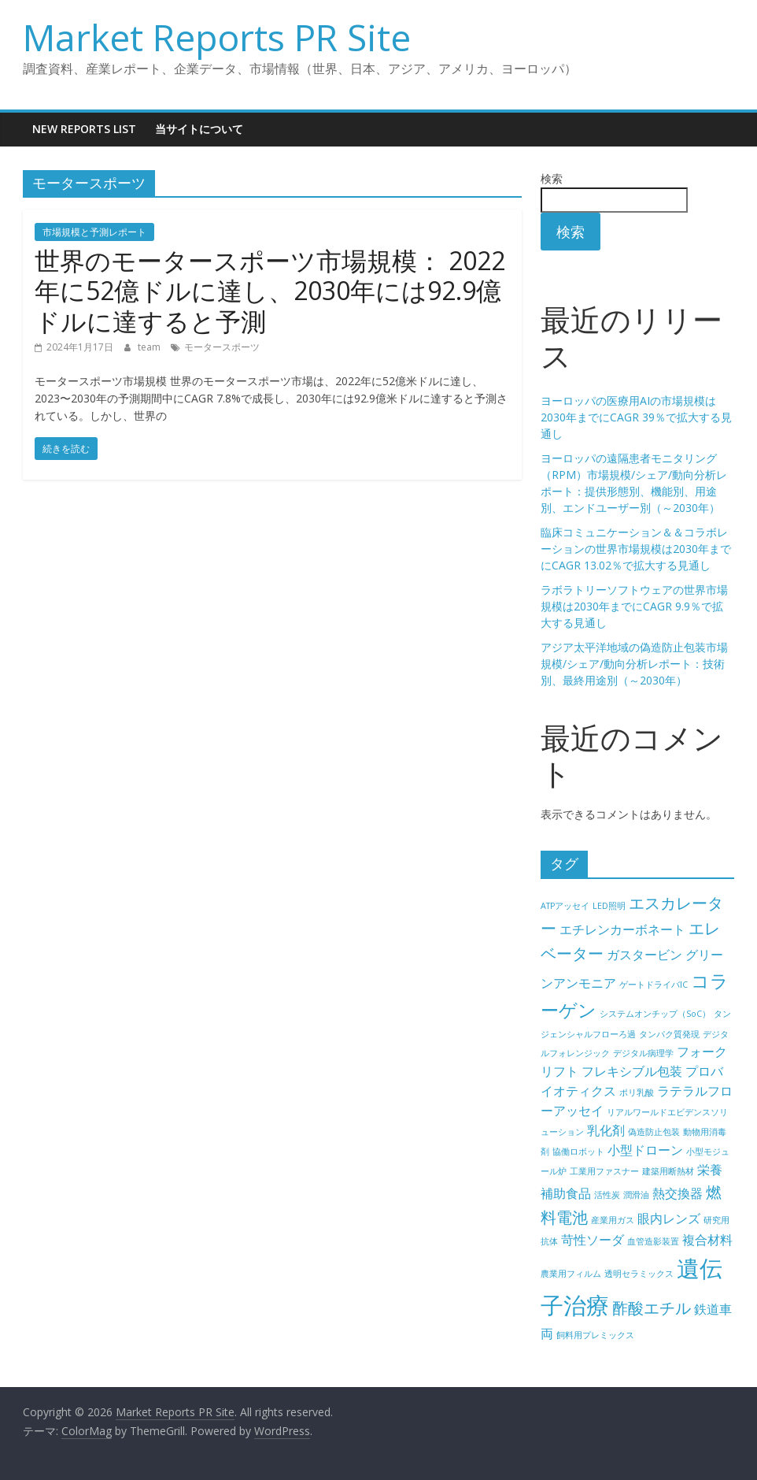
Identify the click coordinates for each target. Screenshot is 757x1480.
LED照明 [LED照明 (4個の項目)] (609, 905)
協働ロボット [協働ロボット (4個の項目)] (578, 1151)
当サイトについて (199, 128)
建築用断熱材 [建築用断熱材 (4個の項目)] (668, 1171)
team (150, 347)
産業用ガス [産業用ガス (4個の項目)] (612, 1220)
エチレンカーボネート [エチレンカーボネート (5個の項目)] (622, 929)
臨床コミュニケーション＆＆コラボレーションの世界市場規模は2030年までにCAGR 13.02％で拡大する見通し (636, 549)
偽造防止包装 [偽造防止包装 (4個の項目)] (654, 1131)
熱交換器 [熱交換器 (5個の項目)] (677, 1193)
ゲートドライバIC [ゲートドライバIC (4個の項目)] (653, 984)
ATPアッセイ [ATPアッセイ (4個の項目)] (565, 905)
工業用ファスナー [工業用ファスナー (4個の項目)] (604, 1171)
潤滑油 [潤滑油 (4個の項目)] (636, 1194)
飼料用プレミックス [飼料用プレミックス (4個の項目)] (595, 1335)
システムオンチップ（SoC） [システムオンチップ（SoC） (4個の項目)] (655, 1013)
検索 (552, 178)
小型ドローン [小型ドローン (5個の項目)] (645, 1150)
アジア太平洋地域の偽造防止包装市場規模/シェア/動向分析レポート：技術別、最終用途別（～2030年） (634, 664)
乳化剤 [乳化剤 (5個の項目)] (606, 1130)
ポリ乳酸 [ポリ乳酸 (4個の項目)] (636, 1092)
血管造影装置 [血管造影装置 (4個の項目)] (653, 1241)
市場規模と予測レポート (94, 232)
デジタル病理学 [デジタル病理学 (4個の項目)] (643, 1053)
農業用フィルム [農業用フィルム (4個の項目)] (571, 1273)
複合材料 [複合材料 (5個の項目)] (707, 1239)
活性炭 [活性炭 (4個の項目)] (607, 1194)
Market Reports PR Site (217, 37)
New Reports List (84, 128)
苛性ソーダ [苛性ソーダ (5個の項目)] (592, 1239)
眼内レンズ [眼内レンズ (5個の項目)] (668, 1218)
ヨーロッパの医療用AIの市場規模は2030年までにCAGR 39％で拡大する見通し (636, 417)
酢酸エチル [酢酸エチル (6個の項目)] (651, 1308)
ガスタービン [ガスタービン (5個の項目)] (644, 954)
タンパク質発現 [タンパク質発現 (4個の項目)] (669, 1034)
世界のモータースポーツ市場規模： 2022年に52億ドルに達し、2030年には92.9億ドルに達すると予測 (270, 290)
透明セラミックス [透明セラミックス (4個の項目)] (639, 1273)
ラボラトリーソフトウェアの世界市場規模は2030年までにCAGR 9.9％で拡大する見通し (634, 606)
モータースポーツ (222, 347)
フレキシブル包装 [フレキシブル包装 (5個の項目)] (632, 1071)
